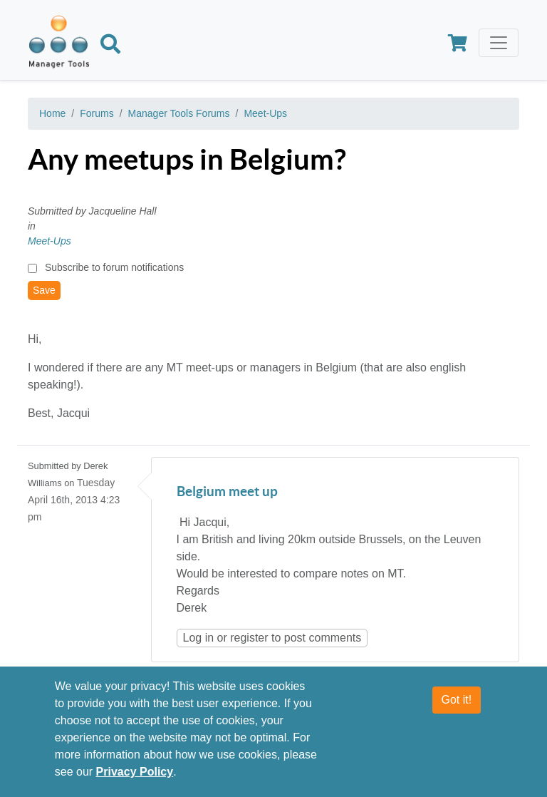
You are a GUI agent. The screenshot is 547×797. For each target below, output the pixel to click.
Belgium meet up (227, 492)
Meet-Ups (265, 113)
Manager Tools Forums (179, 113)
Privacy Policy (135, 772)
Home (52, 113)
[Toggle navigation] (499, 43)
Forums (96, 113)
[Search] (110, 46)
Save (44, 290)
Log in (198, 638)
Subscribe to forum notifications (114, 267)
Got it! (457, 700)
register (249, 638)
